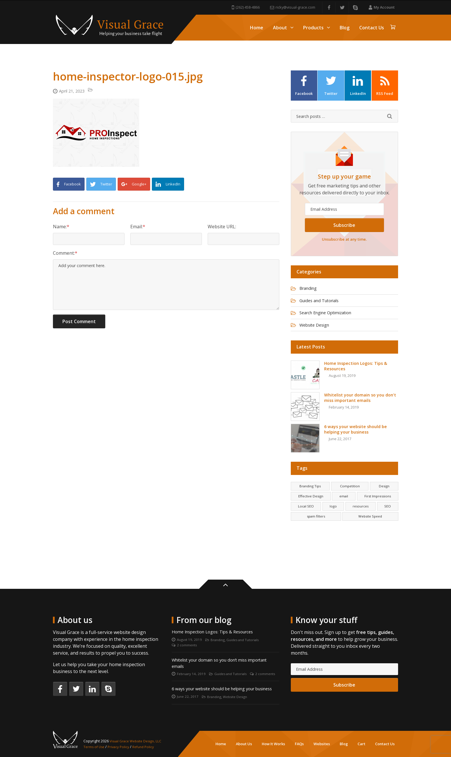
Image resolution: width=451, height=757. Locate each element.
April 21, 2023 (73, 91)
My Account (382, 7)
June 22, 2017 (188, 696)
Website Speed (370, 528)
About (283, 27)
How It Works (273, 743)
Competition (350, 494)
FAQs (299, 743)
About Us (244, 743)
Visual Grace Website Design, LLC (138, 741)
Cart (361, 743)
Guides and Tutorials (322, 307)
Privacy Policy (121, 746)
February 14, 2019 (192, 660)
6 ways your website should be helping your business (219, 684)
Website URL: (222, 227)
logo (333, 517)
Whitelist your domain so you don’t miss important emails (215, 648)
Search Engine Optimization (330, 320)
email (343, 506)
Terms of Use (95, 746)
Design (384, 494)
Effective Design (311, 506)
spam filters (315, 528)
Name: (60, 227)
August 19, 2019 (190, 623)
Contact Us (371, 27)
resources (360, 517)
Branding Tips (310, 494)
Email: (136, 227)
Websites (322, 743)
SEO (387, 517)
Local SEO (305, 517)
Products (316, 27)
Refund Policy (147, 746)
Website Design (317, 333)
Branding (310, 294)
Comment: (64, 255)
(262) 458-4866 (246, 7)
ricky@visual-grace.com (292, 7)
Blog (344, 27)
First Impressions (377, 506)
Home (256, 27)
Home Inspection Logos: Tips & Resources (217, 615)
